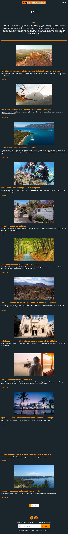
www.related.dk (34, 35)
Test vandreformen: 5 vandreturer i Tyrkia (18, 148)
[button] (2, 2)
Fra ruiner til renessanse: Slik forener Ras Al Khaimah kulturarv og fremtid (31, 71)
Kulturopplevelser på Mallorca (13, 226)
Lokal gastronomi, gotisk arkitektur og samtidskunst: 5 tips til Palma (29, 341)
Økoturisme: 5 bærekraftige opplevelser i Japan (20, 188)
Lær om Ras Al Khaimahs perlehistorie (16, 379)
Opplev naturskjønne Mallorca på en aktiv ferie (20, 491)
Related (34, 23)
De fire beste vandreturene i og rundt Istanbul (20, 264)
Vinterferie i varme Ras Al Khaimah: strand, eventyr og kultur (26, 109)
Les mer (5, 79)
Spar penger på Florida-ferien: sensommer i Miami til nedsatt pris (27, 417)
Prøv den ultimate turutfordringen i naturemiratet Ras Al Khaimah (28, 303)
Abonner (45, 526)
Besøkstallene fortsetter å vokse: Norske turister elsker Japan (26, 454)
